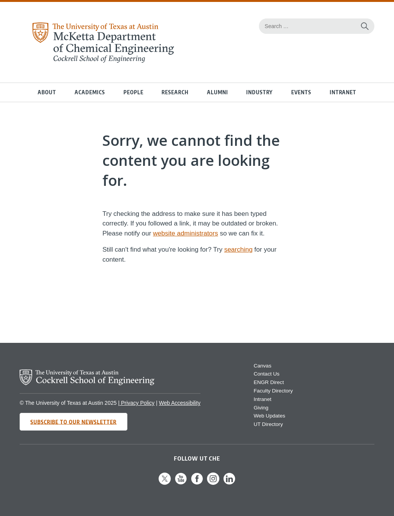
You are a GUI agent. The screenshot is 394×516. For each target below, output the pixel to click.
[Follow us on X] (165, 483)
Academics (90, 92)
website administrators (185, 233)
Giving (261, 408)
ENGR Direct (269, 382)
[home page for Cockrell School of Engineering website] (87, 383)
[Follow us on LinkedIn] (229, 483)
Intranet (343, 92)
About (47, 92)
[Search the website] (365, 26)
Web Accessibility (179, 403)
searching (238, 249)
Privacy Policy (137, 403)
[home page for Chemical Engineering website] (103, 60)
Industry (259, 92)
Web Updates (269, 416)
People (134, 92)
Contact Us (266, 374)
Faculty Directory (273, 391)
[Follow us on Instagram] (213, 483)
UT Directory (268, 424)
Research (175, 92)
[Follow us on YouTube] (181, 483)
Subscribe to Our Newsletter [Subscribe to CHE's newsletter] (73, 421)
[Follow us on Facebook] (197, 483)
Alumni (217, 92)
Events (301, 92)
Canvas (262, 366)
